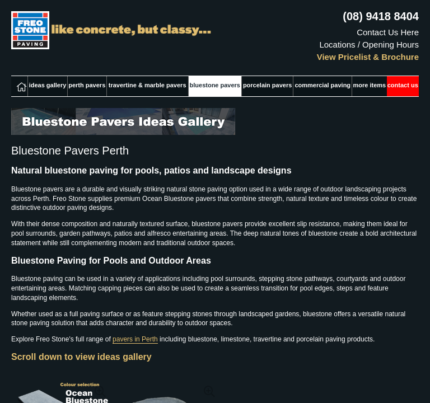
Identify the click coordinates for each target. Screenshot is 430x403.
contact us (402, 85)
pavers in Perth (135, 339)
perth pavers (86, 85)
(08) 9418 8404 (381, 16)
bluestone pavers (215, 85)
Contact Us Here (388, 32)
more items (369, 85)
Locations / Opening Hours (369, 44)
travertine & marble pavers (147, 85)
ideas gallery (48, 85)
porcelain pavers (267, 85)
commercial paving (322, 85)
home (19, 86)
